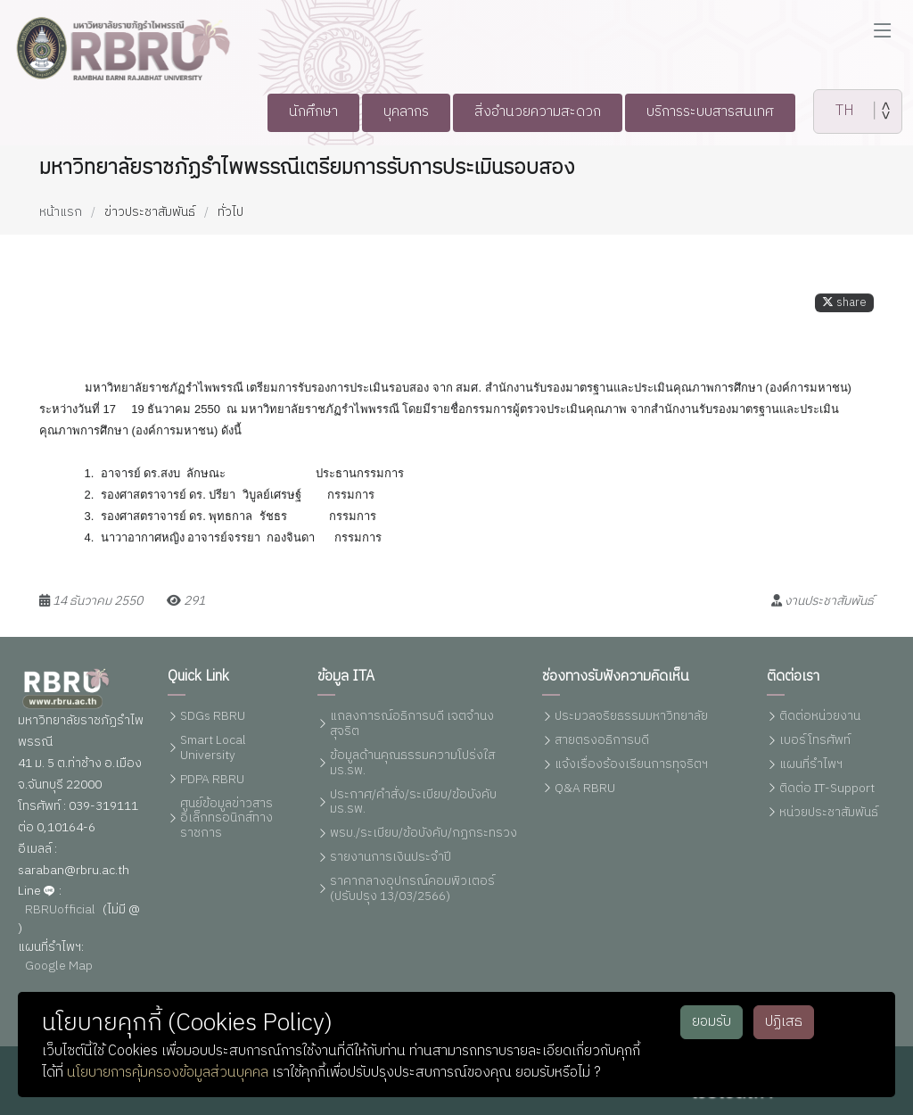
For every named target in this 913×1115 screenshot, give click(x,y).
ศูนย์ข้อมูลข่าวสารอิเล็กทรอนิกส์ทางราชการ (226, 819)
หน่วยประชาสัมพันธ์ (828, 813)
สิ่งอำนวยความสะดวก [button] (537, 112)
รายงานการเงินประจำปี (390, 857)
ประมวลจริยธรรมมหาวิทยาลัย (631, 716)
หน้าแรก (60, 212)
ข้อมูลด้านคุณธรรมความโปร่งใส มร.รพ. (412, 763)
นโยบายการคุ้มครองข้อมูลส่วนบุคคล (167, 1073)
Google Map (59, 966)
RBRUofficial (60, 910)
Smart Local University (213, 748)
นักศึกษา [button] (297, 112)
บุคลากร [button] (397, 112)
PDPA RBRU (212, 780)
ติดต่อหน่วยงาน (819, 716)
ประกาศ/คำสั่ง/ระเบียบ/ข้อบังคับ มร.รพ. (413, 803)
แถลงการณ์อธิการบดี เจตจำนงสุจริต (412, 724)
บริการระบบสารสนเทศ (722, 112)
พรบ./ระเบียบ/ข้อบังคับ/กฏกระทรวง (423, 833)
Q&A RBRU (585, 789)
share (844, 311)
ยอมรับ (711, 1022)
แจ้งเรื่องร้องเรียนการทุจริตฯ (631, 764)
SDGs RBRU (212, 716)
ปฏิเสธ (783, 1022)
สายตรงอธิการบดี (602, 740)
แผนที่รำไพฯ (811, 764)
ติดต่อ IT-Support (827, 789)
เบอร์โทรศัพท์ (815, 740)
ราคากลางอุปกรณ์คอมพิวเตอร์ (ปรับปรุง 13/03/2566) (412, 889)
